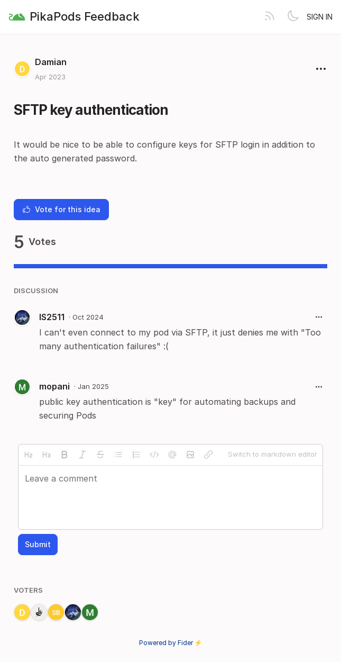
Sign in (320, 16)
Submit (38, 544)
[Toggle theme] (292, 17)
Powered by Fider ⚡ (170, 643)
